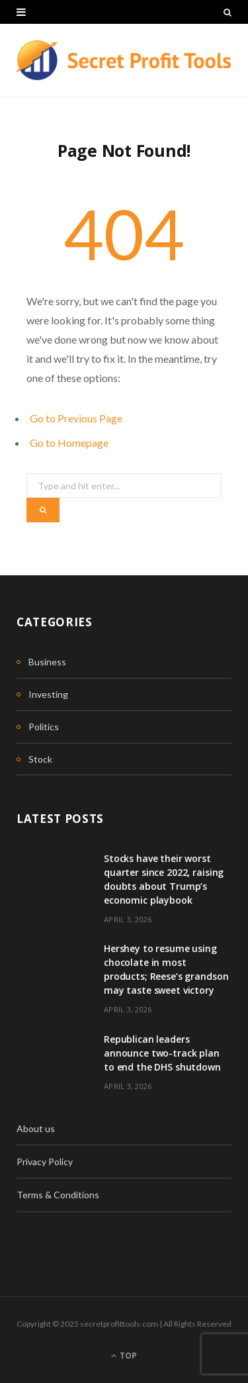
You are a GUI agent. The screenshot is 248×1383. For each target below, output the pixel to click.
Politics (43, 726)
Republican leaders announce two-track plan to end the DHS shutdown (162, 1053)
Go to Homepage (69, 442)
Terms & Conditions (58, 1194)
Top (124, 1355)
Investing (48, 694)
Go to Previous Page (76, 418)
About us (36, 1128)
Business (47, 661)
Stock (40, 759)
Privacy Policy (45, 1161)
